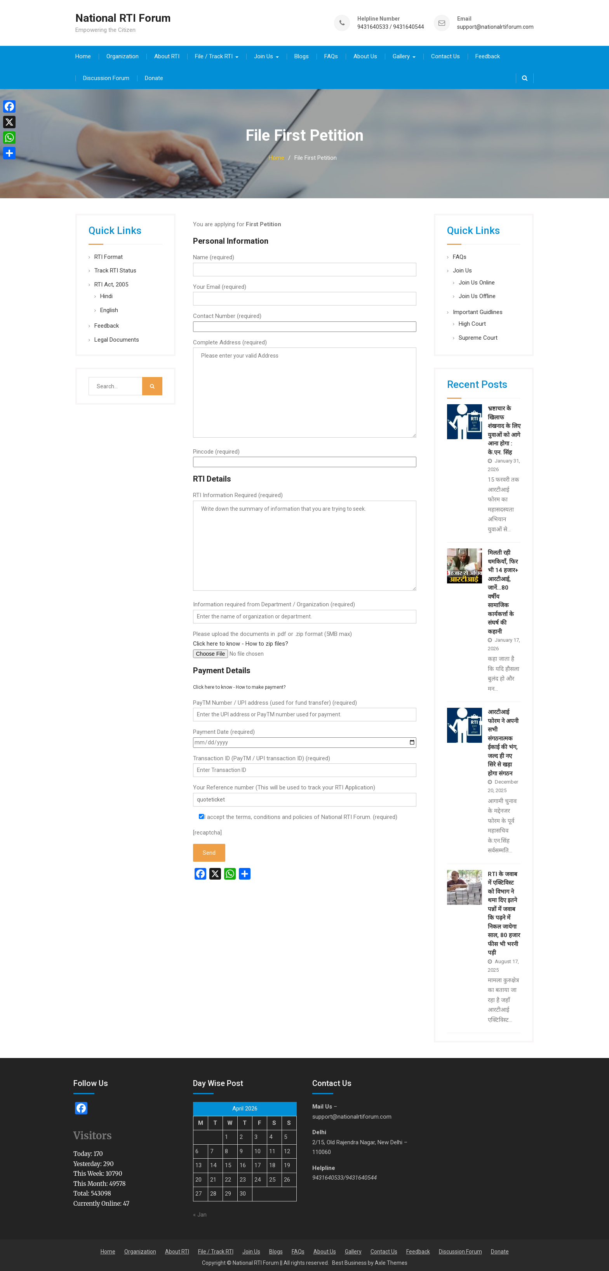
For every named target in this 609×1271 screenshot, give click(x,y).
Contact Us (445, 53)
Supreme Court (478, 335)
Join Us (263, 53)
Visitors (92, 1133)
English (109, 307)
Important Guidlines (478, 309)
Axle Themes (391, 1260)
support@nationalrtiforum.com (495, 25)
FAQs (331, 53)
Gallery (401, 53)
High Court (472, 321)
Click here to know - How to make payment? (239, 684)
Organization (122, 53)
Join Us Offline (477, 293)
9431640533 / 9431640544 (390, 25)
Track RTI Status (115, 267)
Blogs (301, 53)
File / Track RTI (214, 53)
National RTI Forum (123, 16)
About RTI (166, 53)
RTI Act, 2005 (111, 281)
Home (83, 53)
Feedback (487, 53)
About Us (365, 53)
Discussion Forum (106, 75)
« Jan (200, 1212)
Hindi (106, 293)
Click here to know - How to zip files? (240, 640)
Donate (154, 75)
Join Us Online (477, 279)
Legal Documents (116, 336)
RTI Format (108, 254)
